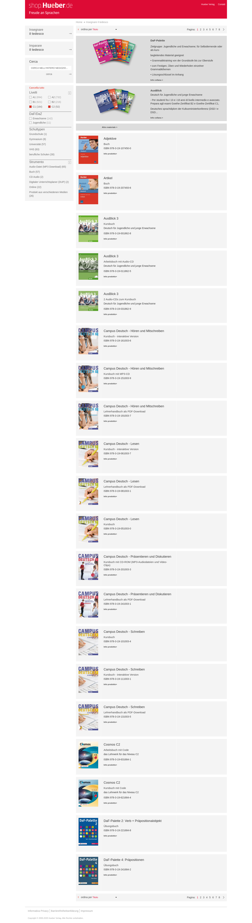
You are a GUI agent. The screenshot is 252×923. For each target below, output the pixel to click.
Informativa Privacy (38, 910)
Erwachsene (43, 118)
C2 (57, 106)
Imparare (36, 47)
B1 (38, 102)
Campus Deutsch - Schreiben (124, 631)
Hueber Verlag (208, 4)
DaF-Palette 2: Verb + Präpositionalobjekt (133, 821)
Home (79, 22)
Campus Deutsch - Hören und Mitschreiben (134, 331)
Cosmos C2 (112, 744)
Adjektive (110, 138)
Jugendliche (42, 122)
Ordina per (86, 29)
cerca (49, 74)
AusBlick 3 (111, 218)
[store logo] (50, 8)
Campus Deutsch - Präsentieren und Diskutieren (137, 556)
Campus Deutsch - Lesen (121, 444)
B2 (57, 102)
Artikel (108, 178)
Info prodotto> (110, 154)
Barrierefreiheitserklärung (64, 910)
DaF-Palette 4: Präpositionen (124, 860)
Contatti (221, 4)
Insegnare (36, 31)
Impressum (87, 910)
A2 (57, 97)
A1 (38, 97)
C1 (38, 106)
